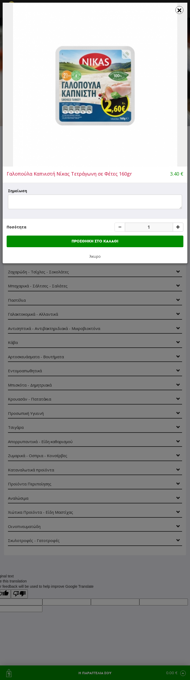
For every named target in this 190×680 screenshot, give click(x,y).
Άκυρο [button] (95, 256)
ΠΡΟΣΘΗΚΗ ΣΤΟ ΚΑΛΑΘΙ (95, 241)
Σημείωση (17, 190)
